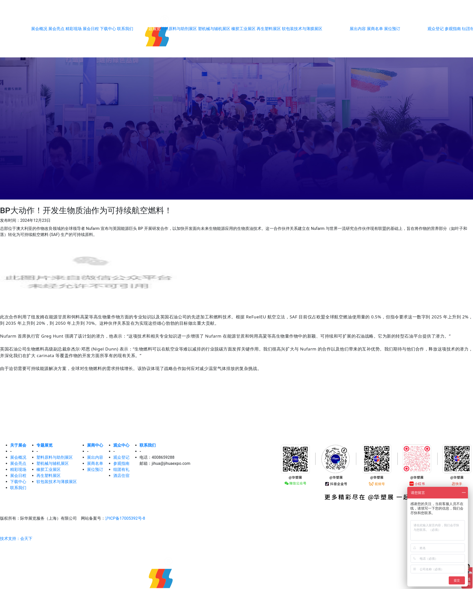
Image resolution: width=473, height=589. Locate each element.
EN (465, 28)
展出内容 (358, 28)
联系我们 (125, 28)
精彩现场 (74, 28)
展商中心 (95, 445)
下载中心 (108, 28)
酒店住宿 (121, 475)
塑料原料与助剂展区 (179, 28)
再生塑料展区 (269, 28)
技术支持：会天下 (16, 538)
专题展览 (44, 445)
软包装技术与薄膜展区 (302, 28)
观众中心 (121, 445)
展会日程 (91, 28)
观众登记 (121, 457)
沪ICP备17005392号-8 (125, 518)
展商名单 (375, 28)
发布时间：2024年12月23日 (25, 220)
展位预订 (392, 28)
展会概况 (39, 28)
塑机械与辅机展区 (214, 28)
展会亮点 (56, 28)
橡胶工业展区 (244, 28)
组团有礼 (121, 469)
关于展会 (18, 445)
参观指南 (121, 463)
